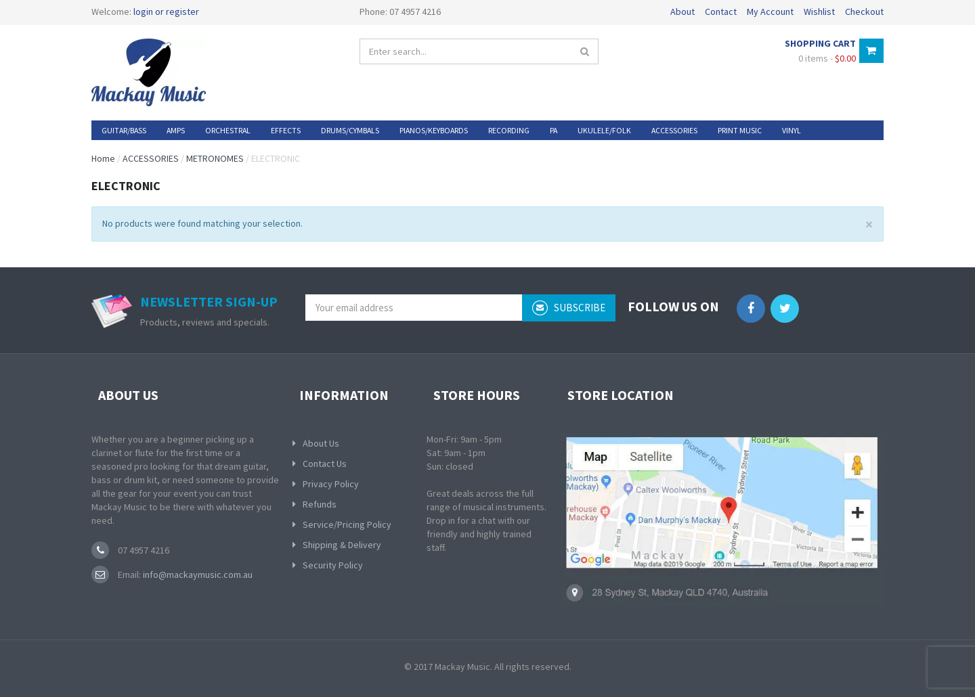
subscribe (568, 307)
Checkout (864, 11)
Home (103, 158)
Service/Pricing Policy (347, 524)
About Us (321, 443)
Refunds (320, 504)
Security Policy (333, 565)
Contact (721, 11)
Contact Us (325, 463)
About (682, 11)
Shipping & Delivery (342, 545)
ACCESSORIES (151, 158)
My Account (770, 11)
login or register (166, 11)
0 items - (827, 58)
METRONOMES (215, 158)
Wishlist (819, 11)
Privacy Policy (331, 484)
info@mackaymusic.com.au (197, 574)
